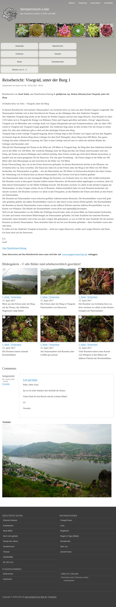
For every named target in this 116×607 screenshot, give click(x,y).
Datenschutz (8, 574)
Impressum (7, 579)
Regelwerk (64, 531)
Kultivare (19, 54)
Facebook (52, 597)
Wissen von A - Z (19, 69)
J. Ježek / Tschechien (11, 297)
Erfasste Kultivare (10, 520)
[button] (19, 294)
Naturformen (57, 46)
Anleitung (83, 3)
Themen (6, 552)
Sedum (72, 3)
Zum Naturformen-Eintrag (14, 248)
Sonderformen (8, 546)
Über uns (64, 546)
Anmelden (108, 3)
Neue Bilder (8, 531)
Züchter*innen (66, 552)
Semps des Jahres (10, 541)
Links (62, 526)
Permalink (6, 384)
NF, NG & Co (8, 562)
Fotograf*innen (66, 520)
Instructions (95, 3)
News (19, 62)
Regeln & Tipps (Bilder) (69, 536)
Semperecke (65, 541)
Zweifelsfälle (8, 557)
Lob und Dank (30, 380)
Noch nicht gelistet (10, 536)
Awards (58, 54)
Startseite (19, 46)
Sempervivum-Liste (34, 9)
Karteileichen (8, 526)
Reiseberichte (58, 62)
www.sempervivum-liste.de (74, 254)
